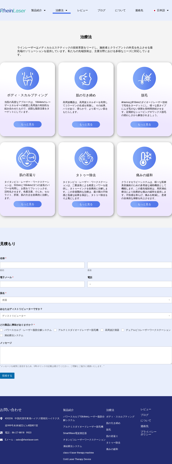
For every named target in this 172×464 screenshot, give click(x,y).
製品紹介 (38, 10)
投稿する (7, 375)
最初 (2, 270)
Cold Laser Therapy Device (77, 459)
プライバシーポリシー (149, 433)
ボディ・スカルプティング (120, 416)
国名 (3, 293)
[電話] (129, 284)
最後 (89, 270)
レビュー (82, 10)
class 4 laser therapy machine (78, 452)
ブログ (101, 10)
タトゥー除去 (113, 442)
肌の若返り (112, 436)
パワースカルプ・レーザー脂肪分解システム (28, 330)
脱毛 (108, 429)
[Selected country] (89, 284)
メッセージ (6, 342)
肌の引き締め (113, 423)
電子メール (6, 277)
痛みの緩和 (112, 449)
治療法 (62, 10)
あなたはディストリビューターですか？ (21, 309)
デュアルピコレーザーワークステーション (148, 330)
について (120, 10)
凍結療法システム (13, 335)
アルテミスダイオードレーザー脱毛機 (78, 330)
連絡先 (139, 10)
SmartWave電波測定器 (75, 433)
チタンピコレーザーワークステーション (84, 439)
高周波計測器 (112, 330)
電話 (89, 277)
